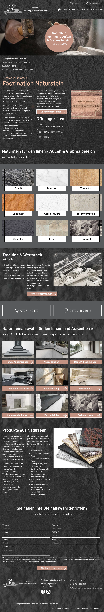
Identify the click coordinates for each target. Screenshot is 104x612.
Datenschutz (87, 608)
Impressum (75, 608)
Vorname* (6, 525)
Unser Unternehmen (51, 111)
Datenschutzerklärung (50, 561)
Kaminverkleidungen (17, 415)
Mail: (18, 69)
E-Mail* (5, 539)
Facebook (43, 592)
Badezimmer (85, 388)
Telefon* (55, 539)
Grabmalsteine (85, 415)
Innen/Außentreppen (17, 362)
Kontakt (97, 608)
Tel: (9, 66)
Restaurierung (51, 388)
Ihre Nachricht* (8, 546)
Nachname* (56, 525)
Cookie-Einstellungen (60, 608)
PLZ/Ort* (55, 532)
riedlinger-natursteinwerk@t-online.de (84, 559)
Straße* (5, 532)
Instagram (48, 592)
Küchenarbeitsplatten (17, 388)
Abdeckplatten (51, 362)
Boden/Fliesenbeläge (85, 362)
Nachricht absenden (51, 568)
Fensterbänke (51, 415)
